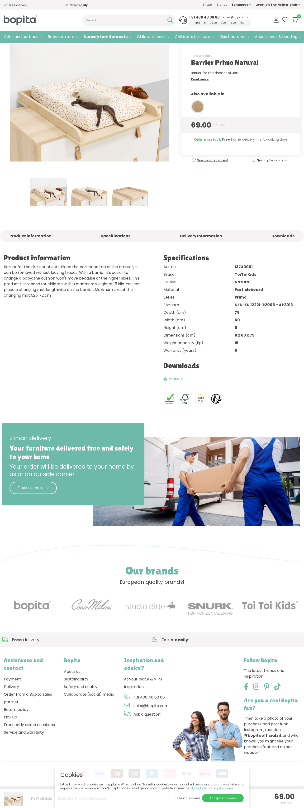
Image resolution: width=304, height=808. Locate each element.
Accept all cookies (223, 798)
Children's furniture (192, 36)
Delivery (11, 701)
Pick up (10, 732)
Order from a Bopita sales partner (28, 713)
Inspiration (134, 701)
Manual (173, 393)
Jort (58, 49)
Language (241, 5)
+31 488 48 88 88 (204, 17)
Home (8, 49)
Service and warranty (24, 747)
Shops (207, 5)
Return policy (16, 724)
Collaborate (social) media (89, 709)
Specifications (115, 251)
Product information (31, 251)
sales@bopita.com (237, 17)
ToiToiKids (200, 70)
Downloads (282, 251)
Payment (12, 694)
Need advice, (212, 175)
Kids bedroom (233, 36)
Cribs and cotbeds (21, 36)
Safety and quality (80, 701)
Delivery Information (201, 251)
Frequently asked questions (29, 739)
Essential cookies (188, 798)
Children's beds (151, 36)
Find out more (33, 502)
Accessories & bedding (276, 36)
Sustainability (76, 694)
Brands (222, 5)
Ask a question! (147, 729)
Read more (200, 94)
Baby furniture (61, 36)
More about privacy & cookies (211, 788)
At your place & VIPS (143, 694)
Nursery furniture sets (106, 36)
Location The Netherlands (278, 5)
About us (72, 686)
